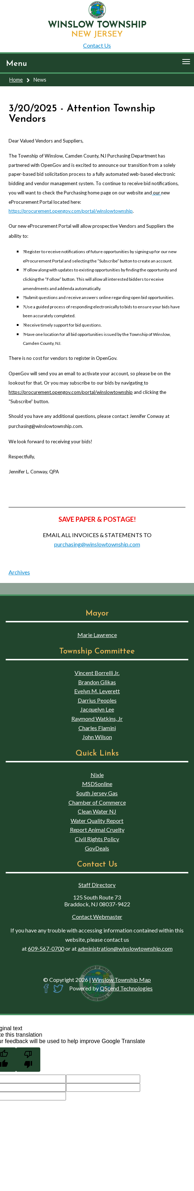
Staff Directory (97, 884)
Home (16, 80)
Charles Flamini (97, 727)
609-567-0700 (46, 948)
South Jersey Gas (97, 793)
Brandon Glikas (97, 682)
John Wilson (97, 736)
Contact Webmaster (97, 916)
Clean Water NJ (97, 811)
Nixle (97, 774)
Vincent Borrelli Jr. (97, 672)
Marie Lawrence (97, 634)
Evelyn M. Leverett (97, 691)
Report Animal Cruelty (97, 829)
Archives (19, 572)
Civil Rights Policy (97, 838)
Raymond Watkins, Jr (97, 718)
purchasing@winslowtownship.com (97, 544)
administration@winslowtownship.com (125, 948)
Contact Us (97, 45)
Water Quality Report (97, 820)
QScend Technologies (126, 988)
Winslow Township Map (121, 979)
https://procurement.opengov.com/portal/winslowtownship (71, 211)
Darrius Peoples (97, 700)
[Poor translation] (28, 1059)
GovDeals (97, 848)
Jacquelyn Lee (97, 709)
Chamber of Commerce (97, 802)
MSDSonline (97, 783)
